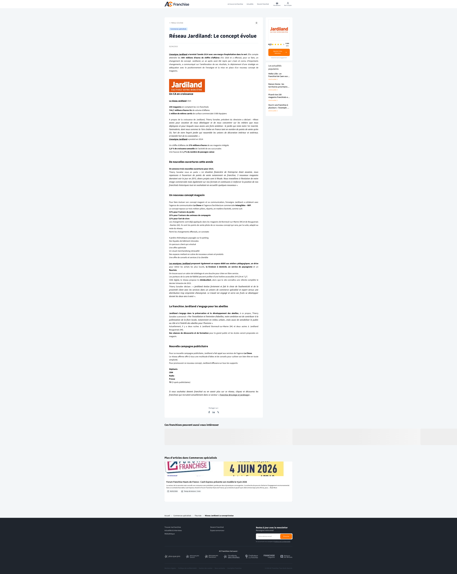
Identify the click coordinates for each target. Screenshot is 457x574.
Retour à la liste (176, 23)
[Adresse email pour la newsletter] (267, 536)
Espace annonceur (217, 530)
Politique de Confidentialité (282, 542)
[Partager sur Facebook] (209, 412)
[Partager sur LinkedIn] (213, 412)
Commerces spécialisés (182, 515)
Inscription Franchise (234, 568)
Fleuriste (198, 515)
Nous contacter (220, 568)
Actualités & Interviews (173, 530)
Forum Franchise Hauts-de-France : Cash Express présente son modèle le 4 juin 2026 (206, 482)
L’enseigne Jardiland (178, 54)
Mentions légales (170, 568)
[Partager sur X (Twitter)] (218, 412)
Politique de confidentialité (187, 568)
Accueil (167, 515)
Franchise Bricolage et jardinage (234, 394)
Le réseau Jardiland (177, 100)
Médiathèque (170, 534)
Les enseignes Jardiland (180, 263)
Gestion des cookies (205, 568)
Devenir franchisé (217, 527)
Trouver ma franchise (173, 527)
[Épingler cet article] (256, 23)
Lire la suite (273, 79)
